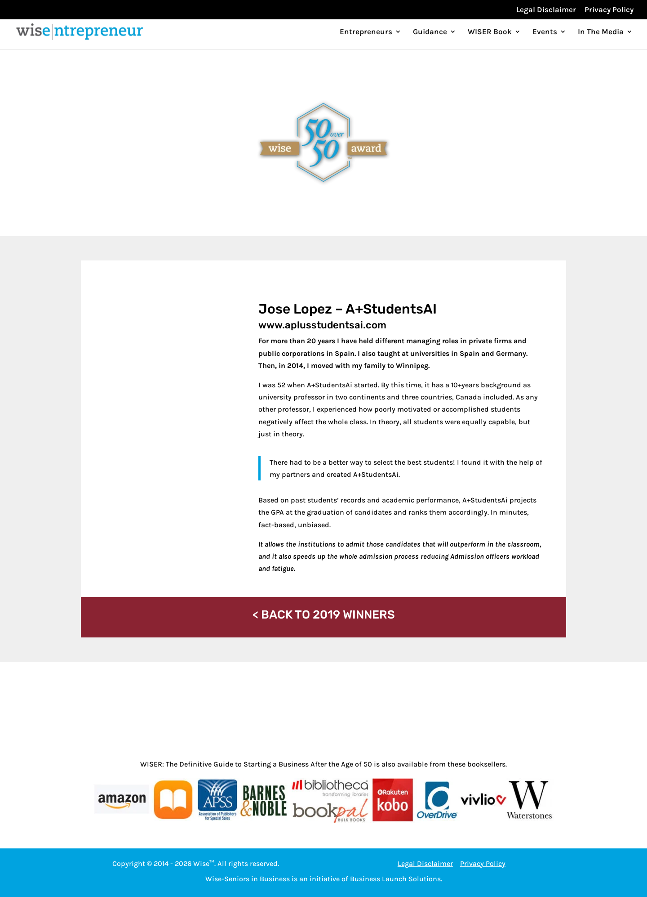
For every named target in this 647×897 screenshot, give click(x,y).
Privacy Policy (609, 10)
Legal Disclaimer (546, 10)
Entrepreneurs (366, 32)
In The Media (601, 32)
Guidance (430, 32)
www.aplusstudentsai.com (322, 325)
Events (544, 32)
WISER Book (490, 32)
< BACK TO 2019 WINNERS (324, 615)
